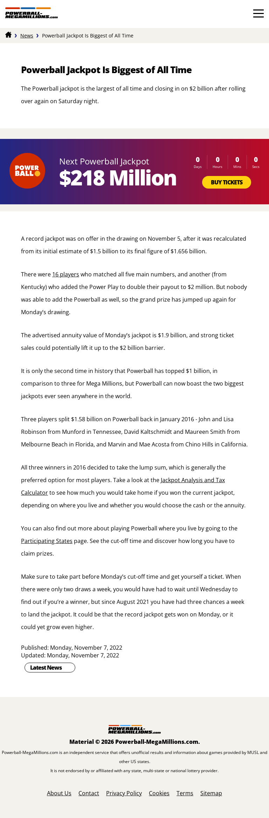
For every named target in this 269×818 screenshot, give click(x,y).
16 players (65, 274)
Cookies (159, 793)
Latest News (46, 667)
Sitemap (211, 793)
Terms (185, 793)
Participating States (47, 541)
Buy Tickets (226, 182)
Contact (88, 793)
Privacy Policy (124, 793)
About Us (59, 793)
